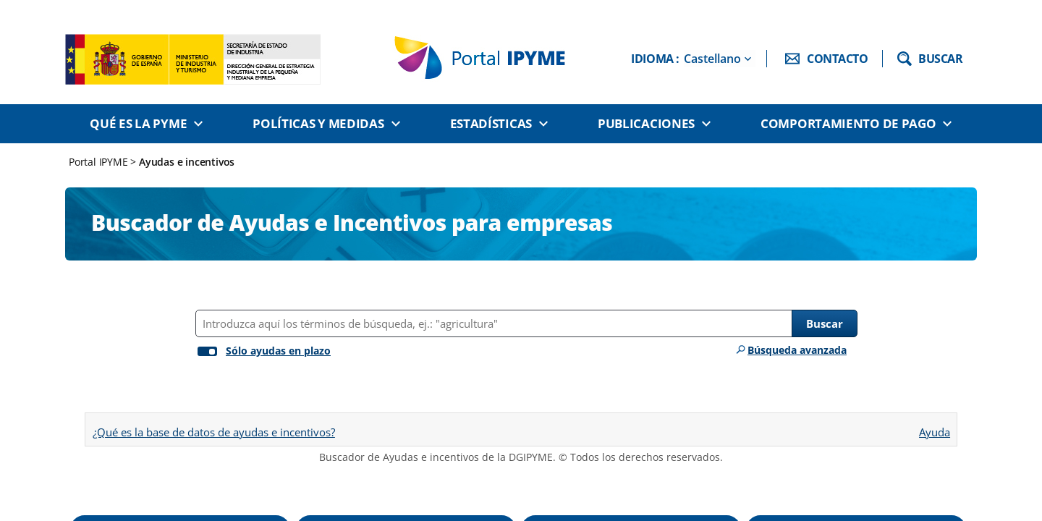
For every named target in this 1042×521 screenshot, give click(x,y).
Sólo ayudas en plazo (278, 350)
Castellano (712, 59)
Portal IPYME (99, 162)
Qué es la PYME (138, 123)
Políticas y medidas (318, 123)
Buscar (824, 323)
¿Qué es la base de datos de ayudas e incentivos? (214, 432)
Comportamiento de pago (848, 123)
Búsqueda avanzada (797, 350)
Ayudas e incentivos (186, 162)
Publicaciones (646, 123)
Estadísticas (491, 123)
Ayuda (934, 427)
